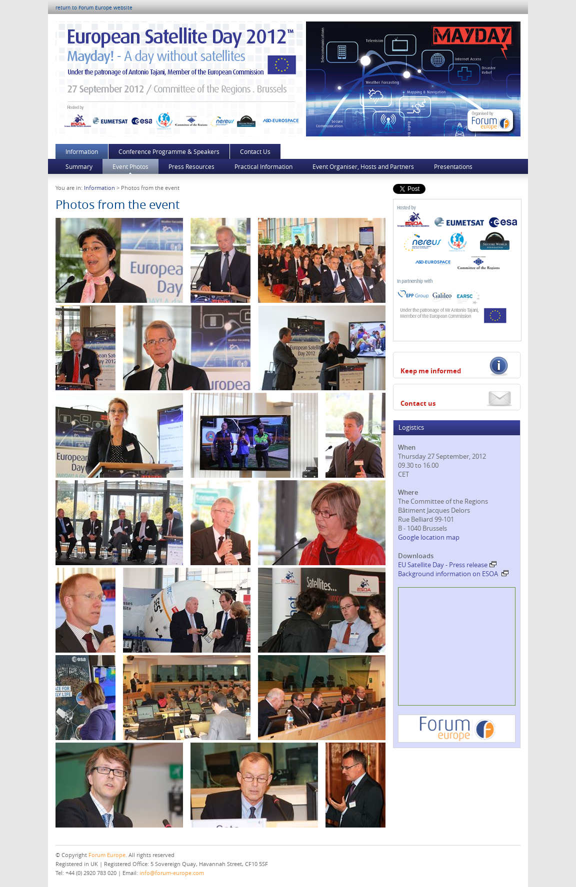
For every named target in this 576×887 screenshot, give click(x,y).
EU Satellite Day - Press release (447, 564)
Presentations (453, 166)
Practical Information (263, 166)
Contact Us (255, 151)
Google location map (429, 537)
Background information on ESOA (453, 573)
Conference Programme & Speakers (169, 151)
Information (82, 151)
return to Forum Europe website (94, 7)
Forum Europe (107, 855)
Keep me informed (430, 370)
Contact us (418, 403)
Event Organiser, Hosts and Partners (363, 166)
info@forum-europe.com (172, 873)
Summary (79, 166)
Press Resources (191, 166)
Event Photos (130, 166)
